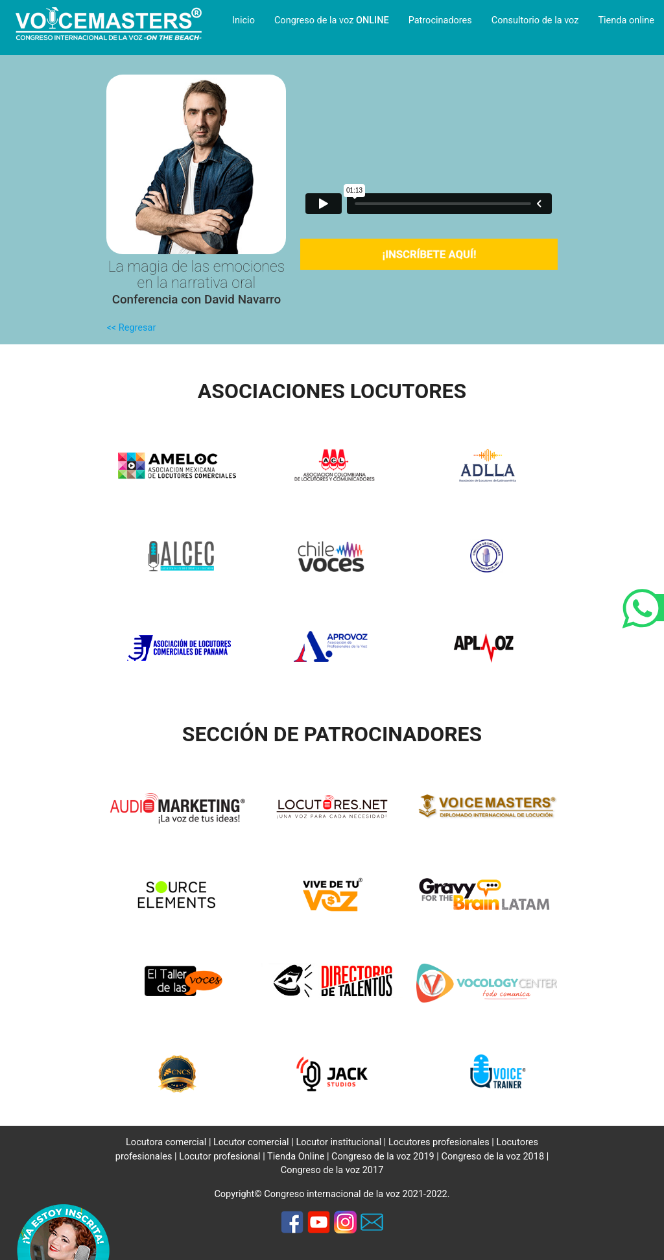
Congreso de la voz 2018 (492, 1156)
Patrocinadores (440, 20)
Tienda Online (295, 1156)
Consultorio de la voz (535, 20)
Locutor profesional (220, 1156)
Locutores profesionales (439, 1142)
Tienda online (626, 20)
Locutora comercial (166, 1142)
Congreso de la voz (331, 20)
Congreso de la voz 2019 (382, 1156)
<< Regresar (131, 327)
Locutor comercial (251, 1142)
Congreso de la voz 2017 (332, 1170)
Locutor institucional (338, 1142)
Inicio (243, 20)
